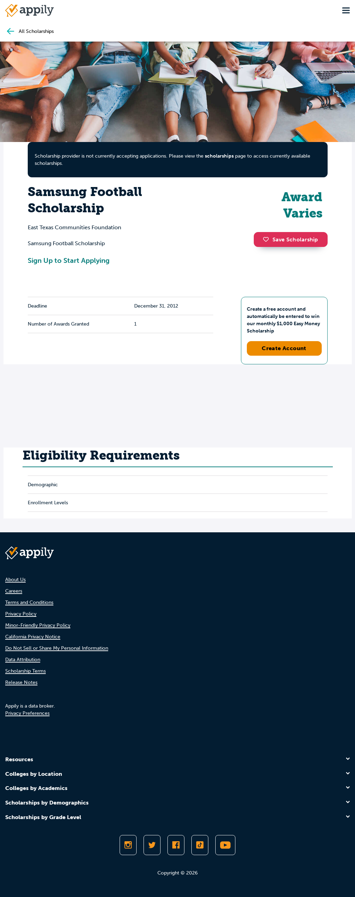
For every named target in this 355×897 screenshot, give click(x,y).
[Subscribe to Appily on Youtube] (225, 845)
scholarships (219, 156)
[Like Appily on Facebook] (175, 845)
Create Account (284, 348)
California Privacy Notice (32, 637)
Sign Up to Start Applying (69, 260)
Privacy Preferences (27, 713)
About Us (15, 580)
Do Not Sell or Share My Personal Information (56, 648)
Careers (13, 591)
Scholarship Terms (25, 671)
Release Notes (21, 682)
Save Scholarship (290, 239)
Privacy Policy (20, 614)
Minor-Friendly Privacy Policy (37, 625)
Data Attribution (22, 660)
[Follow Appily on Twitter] (152, 845)
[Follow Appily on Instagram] (128, 845)
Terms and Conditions (29, 602)
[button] (267, 239)
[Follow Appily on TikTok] (199, 845)
